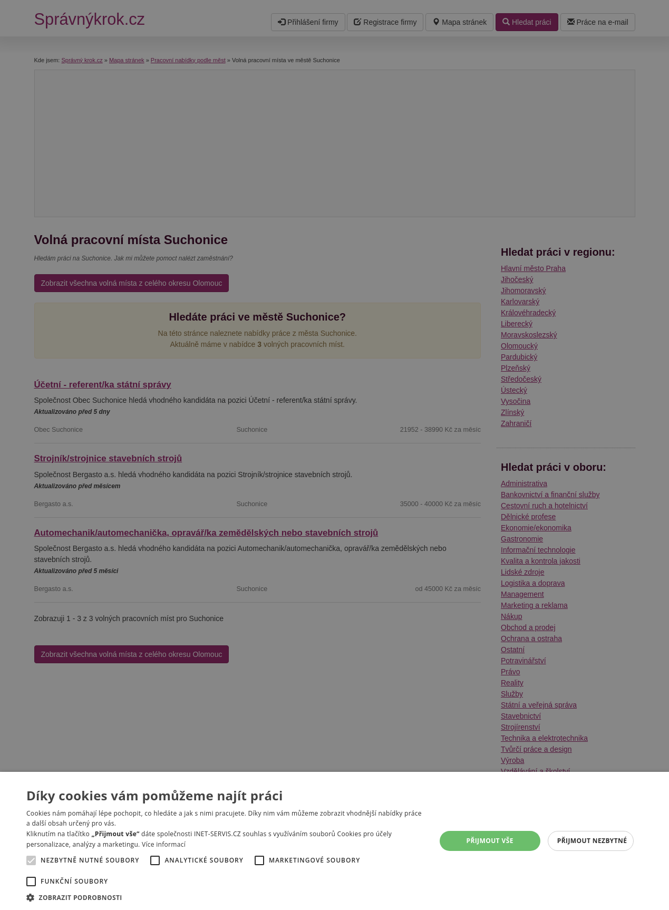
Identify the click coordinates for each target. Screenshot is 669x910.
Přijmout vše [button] (489, 840)
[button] (224, 897)
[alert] (334, 455)
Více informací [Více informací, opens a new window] (164, 844)
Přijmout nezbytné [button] (592, 840)
